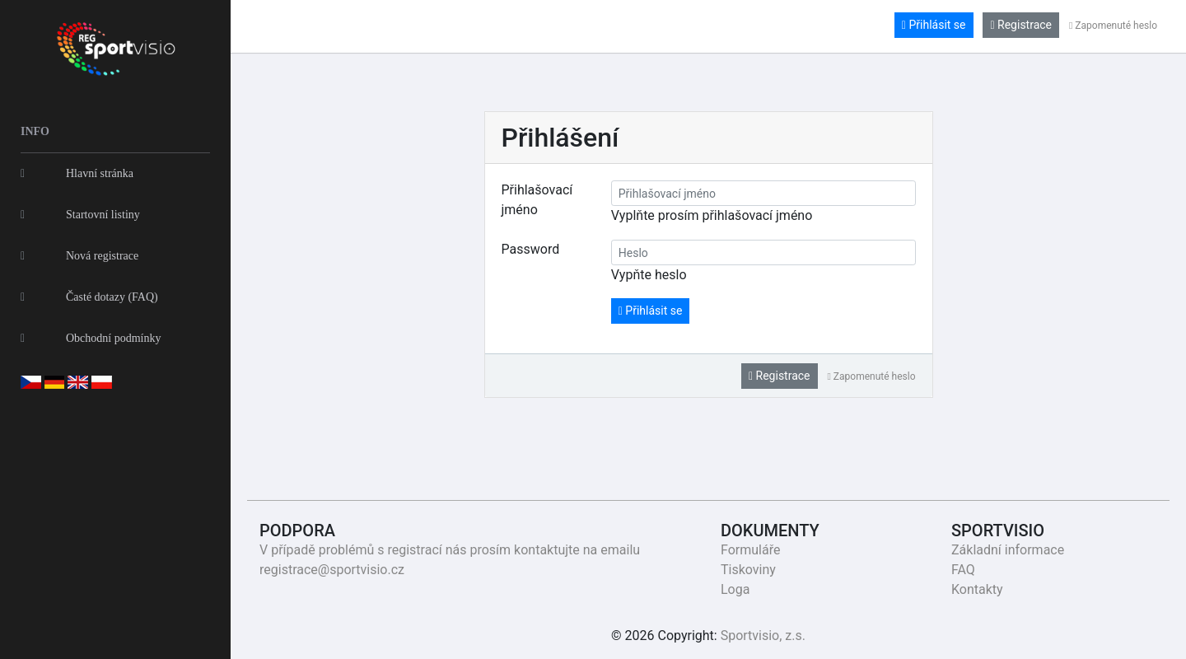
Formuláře (750, 550)
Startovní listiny (80, 214)
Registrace (1021, 24)
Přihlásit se (934, 24)
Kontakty (977, 589)
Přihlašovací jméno (537, 199)
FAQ (963, 569)
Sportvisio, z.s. (763, 635)
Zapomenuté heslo (1113, 25)
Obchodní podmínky (91, 338)
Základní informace (1007, 550)
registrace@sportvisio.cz (331, 569)
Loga (735, 589)
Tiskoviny (748, 569)
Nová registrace (79, 256)
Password (531, 249)
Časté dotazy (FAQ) (89, 297)
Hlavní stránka (77, 173)
